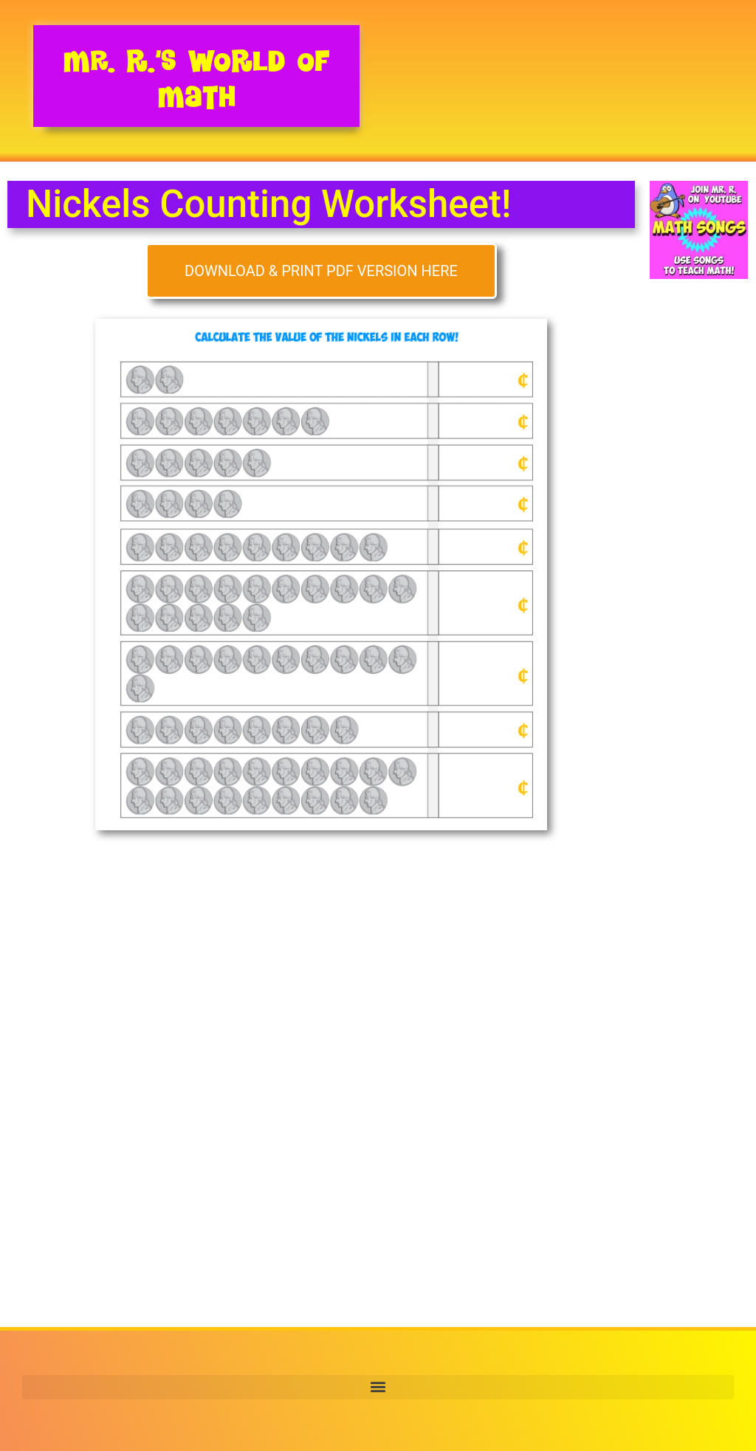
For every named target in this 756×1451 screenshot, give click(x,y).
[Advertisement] (699, 541)
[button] (378, 1387)
